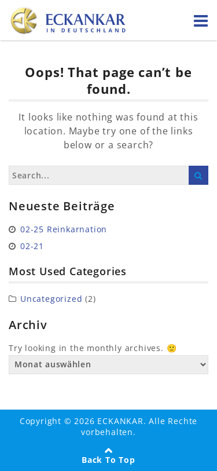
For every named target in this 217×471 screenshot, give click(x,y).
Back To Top (108, 459)
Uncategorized (51, 298)
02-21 (32, 245)
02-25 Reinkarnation (63, 229)
